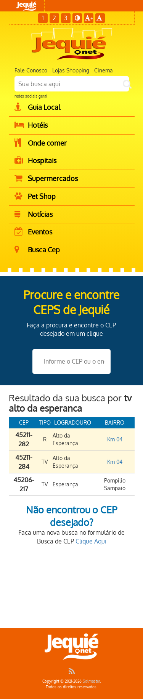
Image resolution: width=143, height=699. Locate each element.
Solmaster (91, 681)
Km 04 (114, 439)
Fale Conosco (30, 70)
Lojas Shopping (70, 70)
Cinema (103, 70)
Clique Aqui (91, 541)
